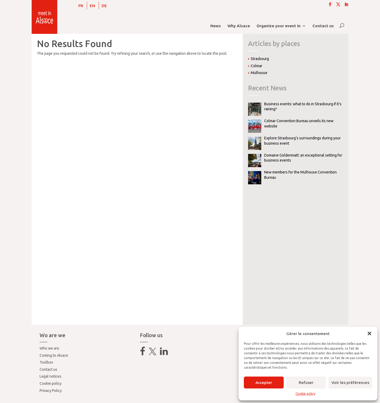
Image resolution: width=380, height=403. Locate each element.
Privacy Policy (51, 390)
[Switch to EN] (92, 5)
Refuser (306, 382)
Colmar (256, 66)
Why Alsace (238, 26)
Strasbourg (260, 59)
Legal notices (50, 376)
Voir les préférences (350, 382)
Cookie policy (305, 393)
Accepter (263, 382)
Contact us (323, 26)
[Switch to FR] (81, 5)
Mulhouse (259, 73)
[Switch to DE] (104, 5)
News (215, 26)
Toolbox (46, 362)
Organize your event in (278, 26)
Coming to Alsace (54, 355)
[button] (369, 333)
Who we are (49, 348)
